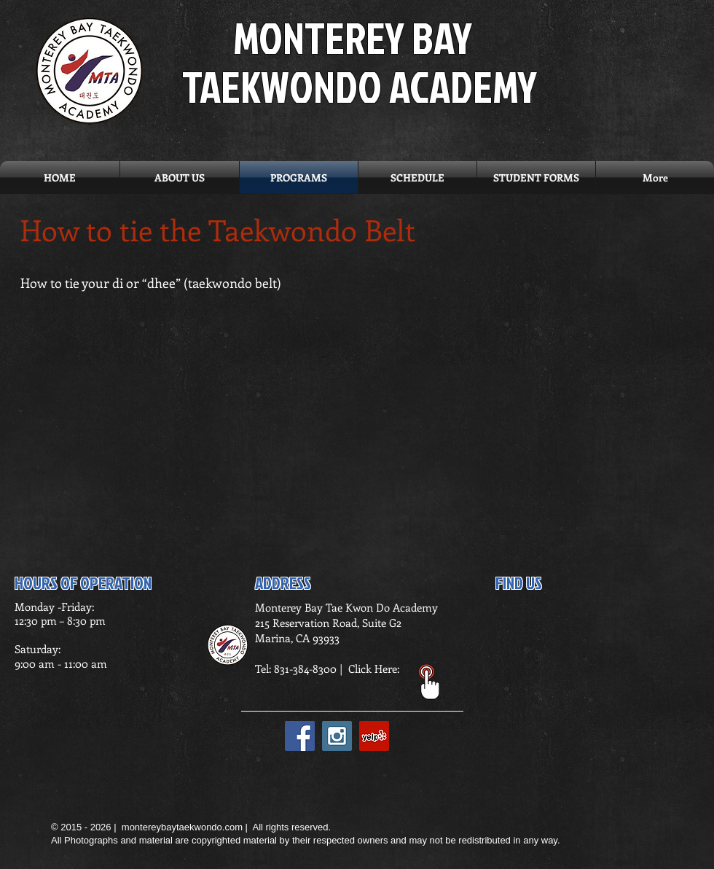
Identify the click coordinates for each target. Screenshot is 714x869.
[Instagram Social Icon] (337, 736)
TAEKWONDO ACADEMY (359, 86)
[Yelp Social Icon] (374, 736)
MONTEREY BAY (352, 37)
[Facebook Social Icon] (300, 736)
